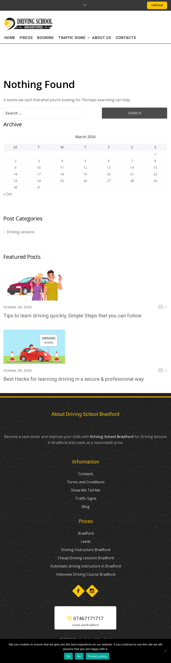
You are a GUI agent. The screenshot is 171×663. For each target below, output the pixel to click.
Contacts (85, 473)
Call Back (157, 5)
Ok (68, 656)
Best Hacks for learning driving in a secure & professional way (73, 379)
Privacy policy (97, 656)
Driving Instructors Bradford (85, 549)
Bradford (85, 533)
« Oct (7, 194)
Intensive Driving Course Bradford (85, 574)
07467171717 (85, 618)
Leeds (86, 541)
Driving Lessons (20, 231)
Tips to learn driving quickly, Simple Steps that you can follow (72, 316)
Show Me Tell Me (85, 490)
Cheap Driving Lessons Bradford (86, 557)
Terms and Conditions (86, 481)
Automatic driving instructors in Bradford (85, 566)
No (79, 656)
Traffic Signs (85, 498)
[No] (165, 651)
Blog (86, 506)
